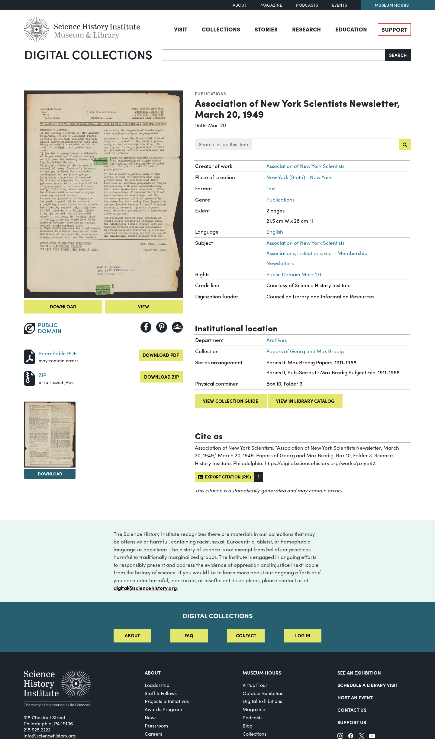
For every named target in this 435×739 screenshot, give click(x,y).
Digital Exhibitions (262, 701)
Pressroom (156, 725)
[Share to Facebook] (145, 327)
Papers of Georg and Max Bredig (305, 351)
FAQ (189, 635)
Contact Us (351, 709)
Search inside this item (223, 144)
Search (398, 55)
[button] (258, 477)
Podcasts (307, 5)
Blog (248, 725)
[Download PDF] (29, 356)
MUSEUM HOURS (262, 672)
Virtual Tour (255, 685)
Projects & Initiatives (167, 701)
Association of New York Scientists (305, 166)
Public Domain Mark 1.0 (293, 274)
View (143, 306)
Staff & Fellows (161, 693)
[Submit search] (405, 144)
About (239, 5)
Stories (266, 29)
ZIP (42, 375)
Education (351, 29)
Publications (210, 93)
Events (339, 5)
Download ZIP (161, 376)
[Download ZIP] (29, 377)
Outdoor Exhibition (263, 693)
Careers (153, 734)
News (150, 717)
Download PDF (161, 355)
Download (63, 306)
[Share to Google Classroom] (177, 327)
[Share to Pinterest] (161, 327)
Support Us (351, 722)
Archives (276, 340)
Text (271, 188)
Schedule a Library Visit (367, 685)
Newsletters (280, 263)
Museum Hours (392, 5)
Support (394, 29)
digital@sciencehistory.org (145, 587)
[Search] (273, 55)
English (274, 231)
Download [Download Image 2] (50, 474)
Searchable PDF (57, 353)
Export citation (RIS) (224, 477)
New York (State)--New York (299, 177)
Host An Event (355, 697)
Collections (221, 29)
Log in (302, 635)
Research (306, 29)
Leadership (157, 685)
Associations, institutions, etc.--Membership (316, 253)
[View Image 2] (50, 435)
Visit (180, 29)
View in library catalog (305, 401)
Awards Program (163, 709)
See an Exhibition (359, 672)
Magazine (271, 5)
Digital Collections (88, 54)
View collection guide (230, 401)
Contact (246, 635)
